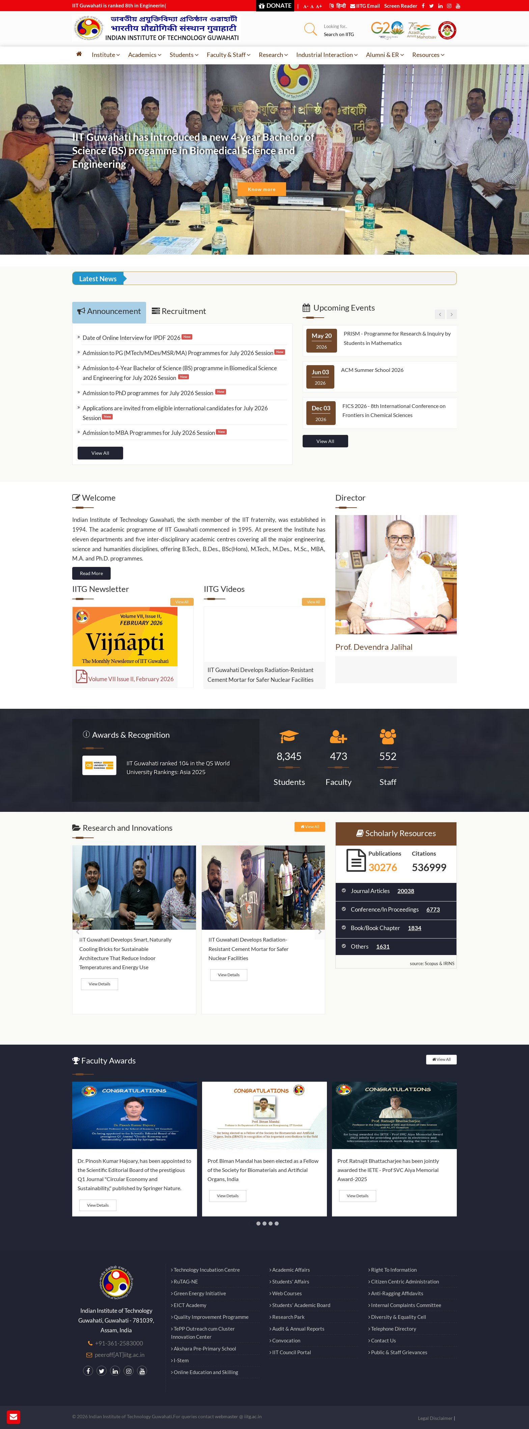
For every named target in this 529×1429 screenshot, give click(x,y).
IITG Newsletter (100, 589)
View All (100, 453)
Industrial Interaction (327, 54)
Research (273, 54)
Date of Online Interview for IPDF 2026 (131, 337)
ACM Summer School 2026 (372, 370)
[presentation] (77, 931)
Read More (91, 573)
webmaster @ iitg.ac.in (238, 1416)
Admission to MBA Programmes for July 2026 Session (149, 432)
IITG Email (365, 6)
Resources (428, 54)
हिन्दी (337, 6)
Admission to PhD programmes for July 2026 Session (148, 392)
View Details (99, 983)
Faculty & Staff (229, 54)
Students (184, 54)
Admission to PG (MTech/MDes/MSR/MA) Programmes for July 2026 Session (178, 352)
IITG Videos (224, 589)
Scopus (431, 963)
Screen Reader (400, 6)
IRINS (448, 963)
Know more (262, 189)
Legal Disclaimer (435, 1418)
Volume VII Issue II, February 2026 (125, 678)
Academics (145, 54)
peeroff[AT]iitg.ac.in (119, 1354)
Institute (106, 54)
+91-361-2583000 (119, 1343)
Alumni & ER (385, 54)
